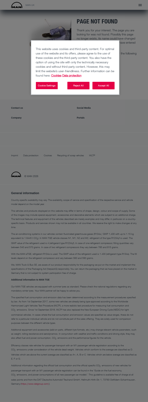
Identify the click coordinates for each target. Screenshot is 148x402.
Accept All (103, 85)
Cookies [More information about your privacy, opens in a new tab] (56, 75)
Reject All (78, 85)
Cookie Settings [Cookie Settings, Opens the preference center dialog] (47, 85)
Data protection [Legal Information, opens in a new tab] (71, 75)
